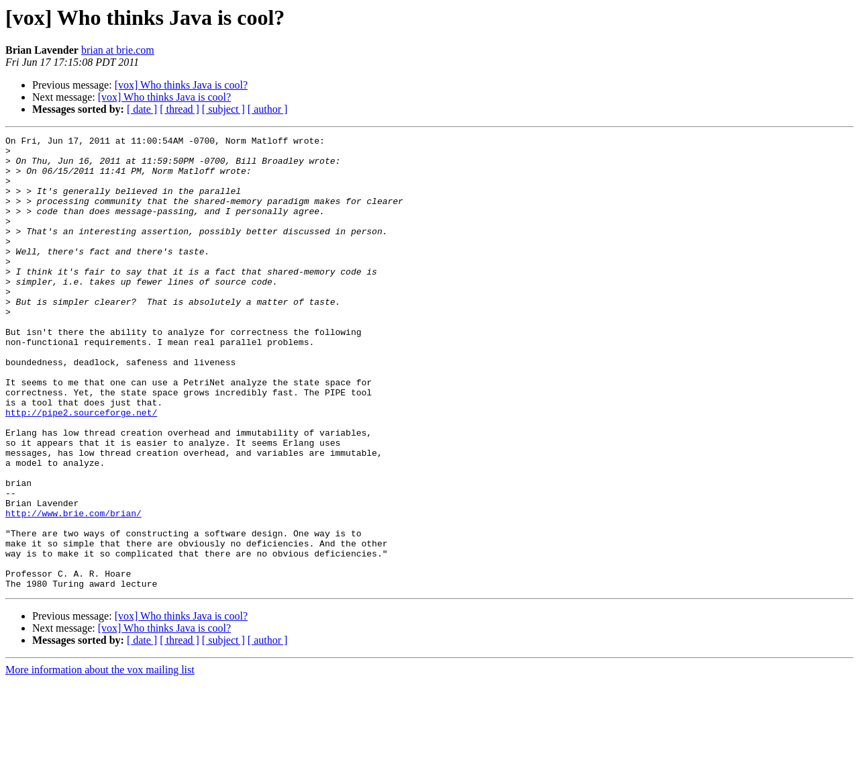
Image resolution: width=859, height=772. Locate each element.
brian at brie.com (117, 50)
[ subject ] (223, 109)
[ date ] (142, 109)
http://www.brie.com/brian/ (73, 589)
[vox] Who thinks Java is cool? (181, 85)
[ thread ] (179, 109)
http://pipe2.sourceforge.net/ (81, 469)
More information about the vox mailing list (100, 760)
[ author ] (268, 109)
